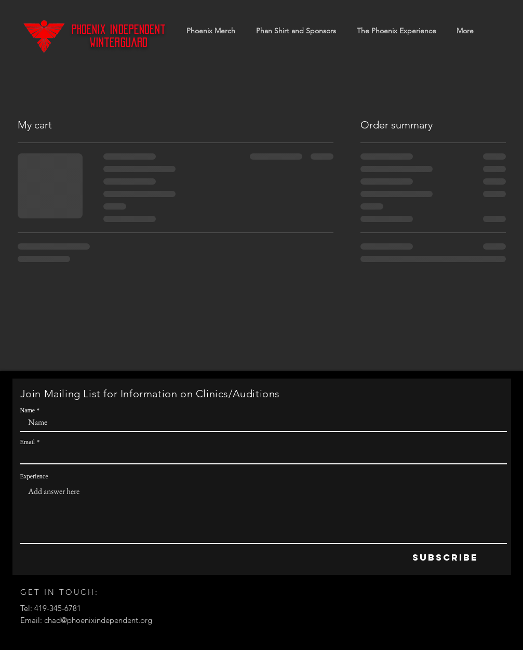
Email (27, 442)
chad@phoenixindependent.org (98, 620)
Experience (34, 476)
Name (27, 410)
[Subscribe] (445, 557)
